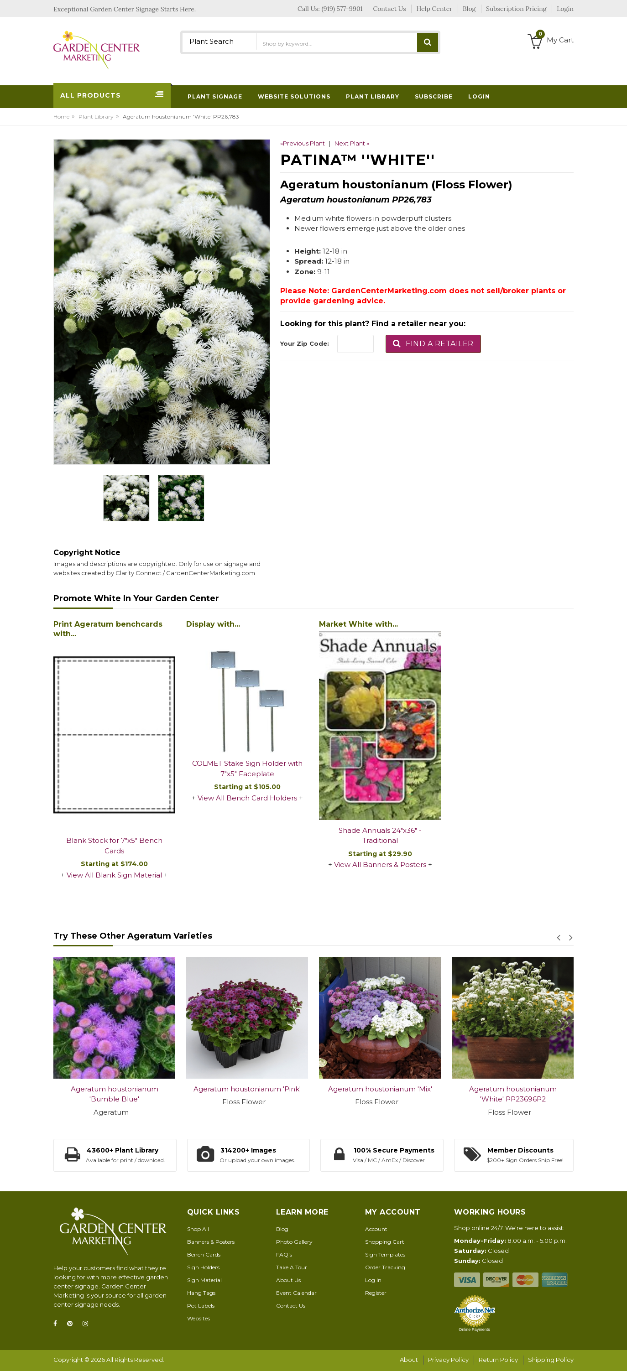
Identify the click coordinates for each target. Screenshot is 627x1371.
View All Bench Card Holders (247, 798)
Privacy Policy (448, 1359)
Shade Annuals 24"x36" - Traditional (380, 835)
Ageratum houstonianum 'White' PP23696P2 (513, 1094)
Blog (282, 1229)
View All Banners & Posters (380, 864)
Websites (198, 1318)
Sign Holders (203, 1267)
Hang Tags (201, 1292)
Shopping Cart (384, 1241)
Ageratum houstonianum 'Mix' (380, 1089)
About (409, 1359)
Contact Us (290, 1305)
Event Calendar (296, 1292)
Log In (373, 1280)
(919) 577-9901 (342, 9)
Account (376, 1229)
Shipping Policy (551, 1359)
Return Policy (498, 1359)
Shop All (198, 1229)
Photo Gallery (294, 1241)
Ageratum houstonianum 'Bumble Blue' (114, 1094)
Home (61, 116)
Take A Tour (291, 1267)
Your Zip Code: (304, 343)
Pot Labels (200, 1305)
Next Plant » (351, 143)
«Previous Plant (302, 143)
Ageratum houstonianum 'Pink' (247, 1089)
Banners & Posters (211, 1241)
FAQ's (284, 1254)
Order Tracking (385, 1267)
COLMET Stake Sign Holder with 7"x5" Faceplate (247, 768)
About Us (288, 1280)
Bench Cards (203, 1254)
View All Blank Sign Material (114, 875)
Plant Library (96, 116)
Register (376, 1292)
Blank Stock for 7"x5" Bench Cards (114, 845)
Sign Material (204, 1280)
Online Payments (474, 1329)
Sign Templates (385, 1254)
